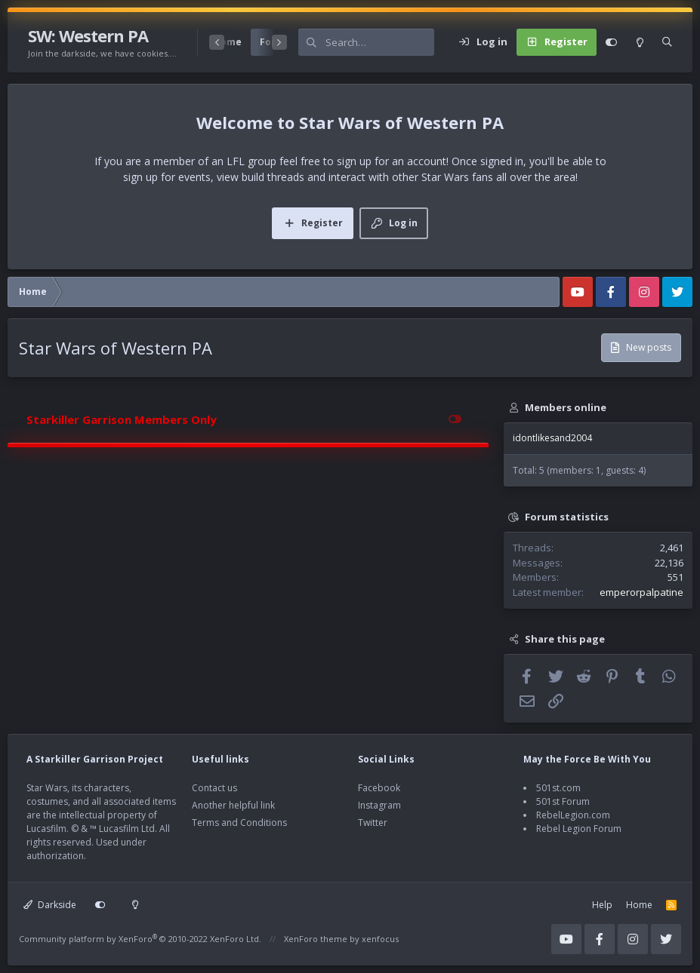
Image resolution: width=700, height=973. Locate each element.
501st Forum (563, 801)
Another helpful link (233, 805)
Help (602, 904)
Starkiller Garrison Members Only (121, 419)
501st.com (558, 787)
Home (639, 904)
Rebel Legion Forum (578, 828)
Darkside (49, 904)
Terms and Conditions (239, 822)
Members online (565, 407)
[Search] (379, 42)
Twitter (372, 822)
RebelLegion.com (573, 815)
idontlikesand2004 (552, 437)
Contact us (214, 787)
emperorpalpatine (641, 592)
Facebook (379, 787)
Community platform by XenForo (140, 938)
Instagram (379, 805)
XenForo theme (315, 938)
